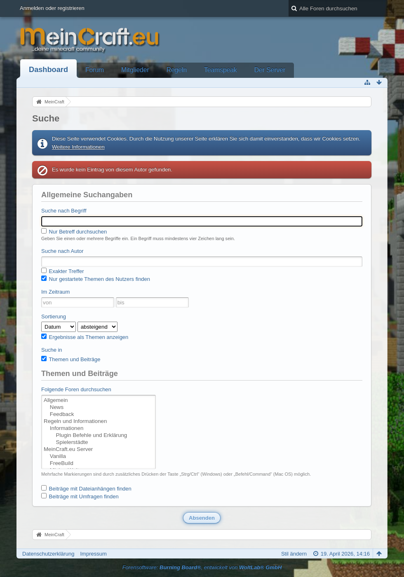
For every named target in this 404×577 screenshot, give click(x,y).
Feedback (98, 414)
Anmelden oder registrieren (52, 8)
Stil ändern (294, 554)
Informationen (98, 428)
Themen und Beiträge (70, 359)
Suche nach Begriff (64, 211)
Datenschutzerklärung (48, 554)
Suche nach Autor (62, 251)
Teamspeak (220, 69)
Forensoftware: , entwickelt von (202, 567)
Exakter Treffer (62, 271)
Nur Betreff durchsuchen (74, 231)
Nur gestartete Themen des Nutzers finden (95, 279)
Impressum (93, 554)
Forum (94, 69)
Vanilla (98, 456)
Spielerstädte (98, 442)
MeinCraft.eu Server (98, 449)
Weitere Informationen (78, 147)
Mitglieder (135, 69)
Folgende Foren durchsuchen (76, 389)
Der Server (269, 69)
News (98, 407)
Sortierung (53, 316)
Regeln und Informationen (98, 421)
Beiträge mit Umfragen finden (80, 496)
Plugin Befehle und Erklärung (98, 435)
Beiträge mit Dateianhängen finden (86, 488)
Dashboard (48, 69)
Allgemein (98, 400)
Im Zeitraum (55, 292)
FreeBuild (98, 463)
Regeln (177, 69)
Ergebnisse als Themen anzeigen (84, 337)
